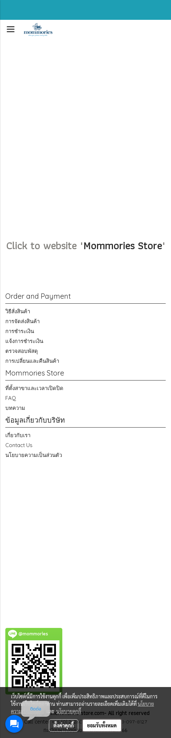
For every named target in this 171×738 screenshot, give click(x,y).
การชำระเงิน (19, 331)
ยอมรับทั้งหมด (102, 725)
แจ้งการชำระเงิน (24, 341)
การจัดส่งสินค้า (22, 321)
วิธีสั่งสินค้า (17, 311)
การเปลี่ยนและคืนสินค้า (32, 360)
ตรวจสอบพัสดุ (21, 351)
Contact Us (19, 445)
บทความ (15, 408)
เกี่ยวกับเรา (17, 435)
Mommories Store (122, 245)
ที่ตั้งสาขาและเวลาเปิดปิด (34, 388)
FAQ (10, 398)
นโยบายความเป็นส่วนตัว (33, 455)
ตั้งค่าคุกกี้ (63, 725)
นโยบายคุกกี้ (68, 711)
